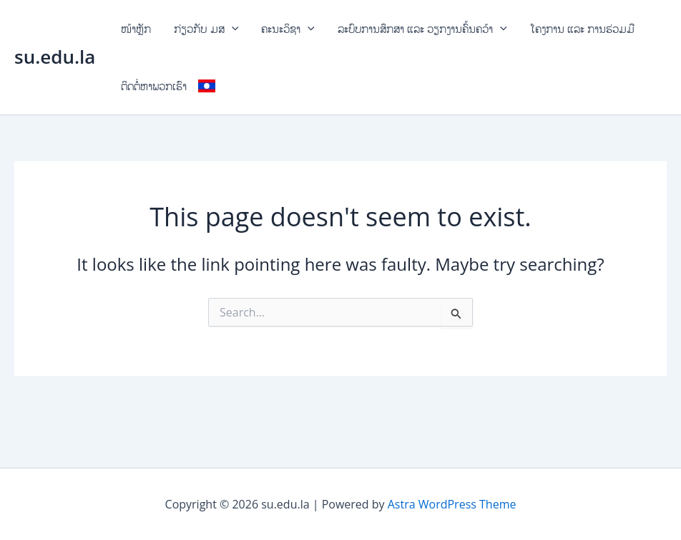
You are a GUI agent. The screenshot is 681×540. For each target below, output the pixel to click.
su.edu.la (54, 56)
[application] (232, 28)
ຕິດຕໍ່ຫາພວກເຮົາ (154, 86)
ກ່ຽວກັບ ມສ (206, 29)
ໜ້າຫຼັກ (136, 29)
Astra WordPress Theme (452, 504)
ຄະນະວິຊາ (288, 29)
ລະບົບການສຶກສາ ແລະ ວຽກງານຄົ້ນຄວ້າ (422, 29)
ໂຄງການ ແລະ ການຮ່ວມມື (582, 29)
